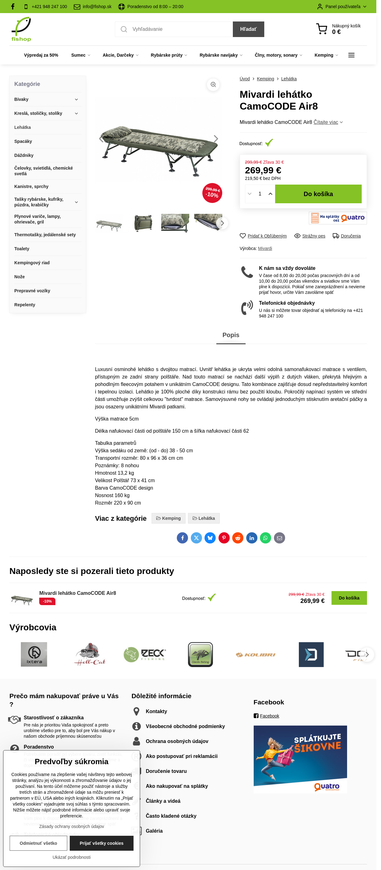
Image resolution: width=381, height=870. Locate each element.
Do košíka (318, 193)
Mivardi (265, 248)
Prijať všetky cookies (102, 856)
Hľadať (248, 29)
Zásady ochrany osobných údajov (71, 840)
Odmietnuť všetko (38, 856)
